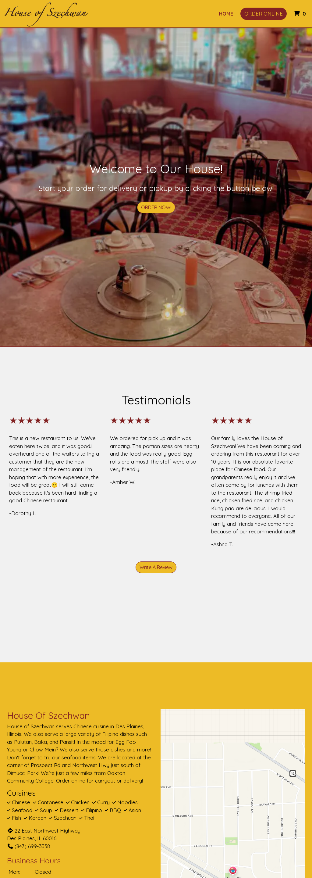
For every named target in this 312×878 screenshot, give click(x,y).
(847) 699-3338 (28, 846)
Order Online (263, 13)
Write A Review (156, 567)
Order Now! (156, 207)
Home (226, 13)
